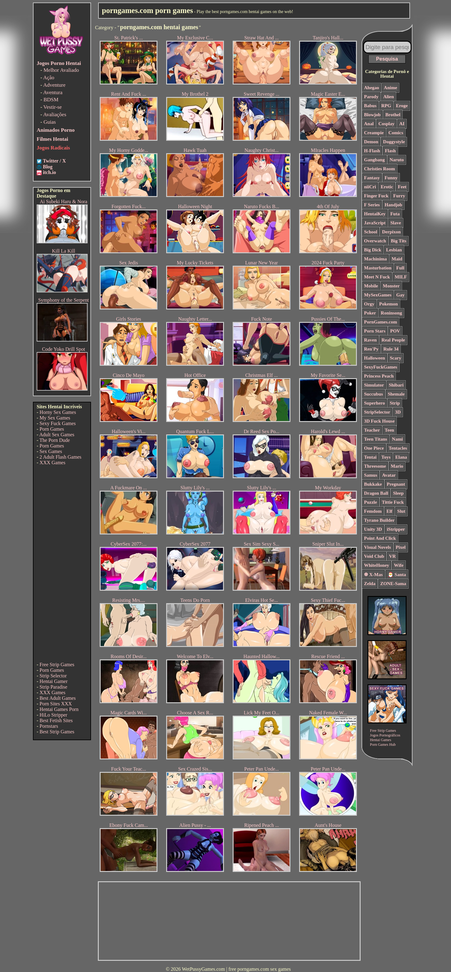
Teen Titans (375, 439)
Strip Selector (53, 675)
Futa (395, 213)
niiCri (370, 186)
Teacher (372, 430)
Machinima (375, 258)
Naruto (397, 159)
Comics (396, 132)
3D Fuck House (379, 421)
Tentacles (398, 448)
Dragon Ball (376, 493)
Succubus (373, 394)
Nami (397, 439)
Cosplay (386, 123)
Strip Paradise (53, 687)
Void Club (374, 556)
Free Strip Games (56, 664)
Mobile (371, 285)
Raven (370, 339)
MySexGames (377, 294)
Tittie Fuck (393, 502)
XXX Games (52, 462)
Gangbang (374, 159)
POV (395, 330)
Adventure (54, 85)
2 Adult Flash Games (60, 457)
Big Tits (398, 240)
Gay (400, 294)
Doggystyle (394, 141)
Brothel (392, 114)
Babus (370, 105)
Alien (388, 96)
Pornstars (48, 726)
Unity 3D (373, 529)
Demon (371, 141)
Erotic (387, 186)
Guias (49, 122)
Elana (401, 457)
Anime (390, 87)
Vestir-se (52, 107)
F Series (372, 204)
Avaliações (54, 114)
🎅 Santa (397, 574)
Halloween (374, 357)
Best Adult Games (57, 698)
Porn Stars (374, 330)
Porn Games (51, 429)
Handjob (393, 204)
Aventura (52, 92)
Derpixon (391, 231)
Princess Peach (379, 376)
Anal (369, 123)
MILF (401, 276)
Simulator (374, 385)
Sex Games (50, 451)
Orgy (369, 303)
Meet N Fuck (377, 276)
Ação (48, 77)
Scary (395, 357)
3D (398, 412)
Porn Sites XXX (55, 703)
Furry (399, 195)
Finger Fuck (376, 195)
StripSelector (377, 412)
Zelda (370, 583)
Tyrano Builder (379, 520)
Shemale (396, 394)
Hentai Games (380, 740)
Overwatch (375, 240)
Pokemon (388, 303)
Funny (391, 177)
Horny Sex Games (57, 412)
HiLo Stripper (53, 715)
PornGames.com (380, 321)
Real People (393, 339)
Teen (389, 430)
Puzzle (370, 502)
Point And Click (380, 538)
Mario (397, 466)
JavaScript (374, 222)
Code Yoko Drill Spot (63, 349)
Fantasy (372, 177)
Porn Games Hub (383, 744)
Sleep (398, 493)
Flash (390, 150)
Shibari (396, 385)
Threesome (375, 466)
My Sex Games (54, 417)
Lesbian (394, 249)
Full (400, 267)
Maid (397, 258)
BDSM (50, 100)
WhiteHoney (376, 565)
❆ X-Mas (373, 574)
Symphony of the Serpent (63, 300)
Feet (402, 186)
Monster (391, 285)
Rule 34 (391, 348)
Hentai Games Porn (58, 709)
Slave (395, 222)
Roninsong (391, 312)
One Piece (374, 448)
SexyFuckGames (380, 366)
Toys (385, 457)
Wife (398, 565)
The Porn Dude (54, 440)
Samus (370, 475)
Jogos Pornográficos (385, 735)
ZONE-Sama (393, 583)
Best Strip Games (56, 731)
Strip (395, 403)
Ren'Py (371, 348)
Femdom (373, 511)
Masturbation (377, 267)
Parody (371, 96)
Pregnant (396, 484)
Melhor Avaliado (61, 70)
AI (402, 123)
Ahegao (371, 87)
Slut (401, 511)
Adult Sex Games (56, 434)
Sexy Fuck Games (57, 423)
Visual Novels (377, 547)
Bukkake (373, 484)
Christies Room (379, 168)
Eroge (402, 105)
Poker (370, 312)
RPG (386, 105)
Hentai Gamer (53, 681)
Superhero (374, 403)
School (370, 231)
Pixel (401, 547)
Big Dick (372, 249)
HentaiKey (374, 213)
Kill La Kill (63, 251)
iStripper (396, 529)
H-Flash (372, 150)
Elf (389, 511)
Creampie (374, 132)
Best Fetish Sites (56, 720)
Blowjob (372, 114)
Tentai (370, 457)
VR (392, 556)
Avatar (389, 475)
